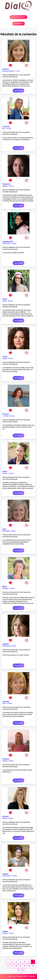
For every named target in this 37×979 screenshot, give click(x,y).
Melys (4, 586)
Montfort (5, 588)
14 (33, 966)
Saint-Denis (6, 243)
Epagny (5, 186)
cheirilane (5, 701)
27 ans (17, 71)
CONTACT (32, 976)
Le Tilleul (5, 416)
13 (29, 966)
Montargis (6, 531)
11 (20, 966)
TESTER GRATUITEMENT (18, 17)
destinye (5, 874)
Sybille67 (5, 644)
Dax (3, 128)
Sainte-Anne (6, 876)
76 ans (12, 588)
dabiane (5, 931)
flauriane (5, 69)
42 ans (11, 186)
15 (18, 970)
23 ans (14, 243)
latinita (4, 471)
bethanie (5, 816)
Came (4, 301)
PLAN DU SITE (22, 976)
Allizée (4, 299)
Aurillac (5, 933)
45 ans (10, 358)
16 (22, 970)
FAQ (9, 976)
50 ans (10, 301)
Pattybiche (6, 184)
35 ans (14, 876)
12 (24, 966)
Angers (4, 818)
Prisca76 (5, 414)
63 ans (9, 703)
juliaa (4, 529)
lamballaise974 (7, 242)
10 (16, 966)
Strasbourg (6, 646)
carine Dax (6, 127)
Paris (4, 703)
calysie (4, 356)
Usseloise (5, 759)
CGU (13, 976)
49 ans (11, 818)
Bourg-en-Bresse (8, 71)
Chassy (5, 761)
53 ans (13, 646)
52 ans (8, 128)
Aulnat (4, 358)
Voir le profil (18, 91)
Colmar (5, 473)
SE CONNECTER (18, 23)
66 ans (13, 531)
